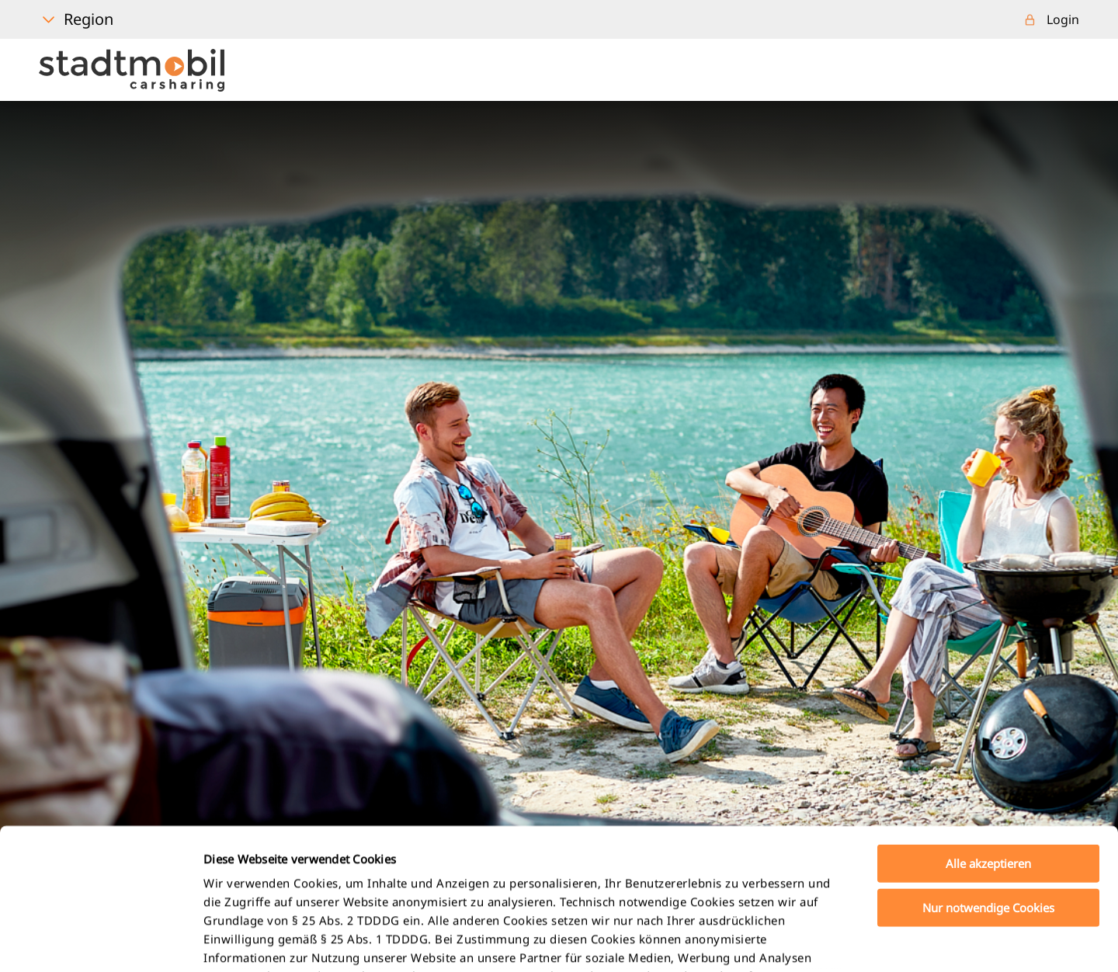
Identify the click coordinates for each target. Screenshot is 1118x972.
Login (1063, 19)
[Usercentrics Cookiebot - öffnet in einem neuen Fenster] (100, 941)
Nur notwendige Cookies (988, 775)
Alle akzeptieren (988, 731)
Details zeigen (818, 941)
